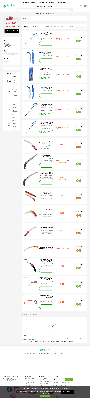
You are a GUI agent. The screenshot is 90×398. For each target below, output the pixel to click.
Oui (7, 62)
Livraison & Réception (44, 381)
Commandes (42, 385)
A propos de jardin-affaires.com (43, 379)
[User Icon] (81, 6)
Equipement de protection (28, 386)
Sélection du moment (30, 378)
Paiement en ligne (43, 383)
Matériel (27, 380)
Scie (5, 68)
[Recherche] (42, 10)
